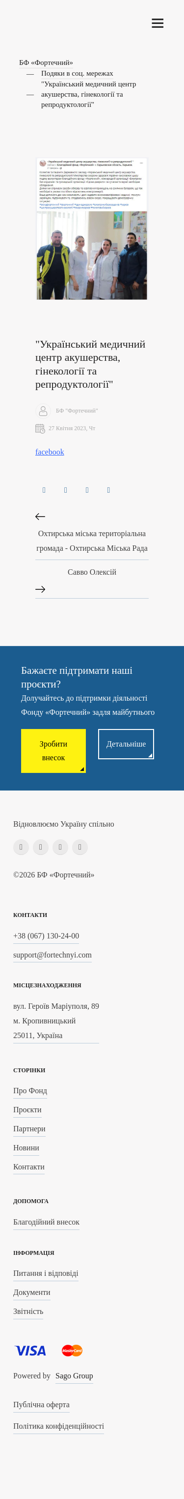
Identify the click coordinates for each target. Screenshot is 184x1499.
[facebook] (21, 847)
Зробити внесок (53, 751)
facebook (49, 452)
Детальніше (126, 744)
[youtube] (80, 847)
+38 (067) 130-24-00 (46, 936)
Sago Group (74, 1376)
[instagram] (41, 847)
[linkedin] (60, 847)
